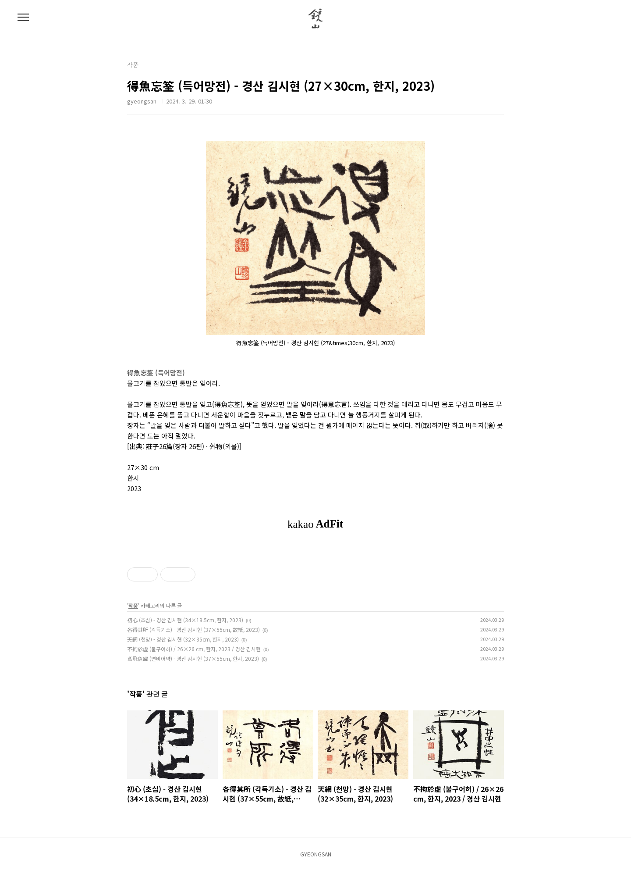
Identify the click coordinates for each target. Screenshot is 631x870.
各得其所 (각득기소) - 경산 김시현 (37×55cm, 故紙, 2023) (193, 629)
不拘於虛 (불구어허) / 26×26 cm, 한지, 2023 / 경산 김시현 (194, 648)
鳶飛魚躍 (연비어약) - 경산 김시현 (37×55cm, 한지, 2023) (193, 658)
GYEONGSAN (315, 854)
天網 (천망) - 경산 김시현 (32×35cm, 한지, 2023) (183, 639)
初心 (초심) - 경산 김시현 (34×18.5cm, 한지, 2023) (185, 620)
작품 (132, 65)
